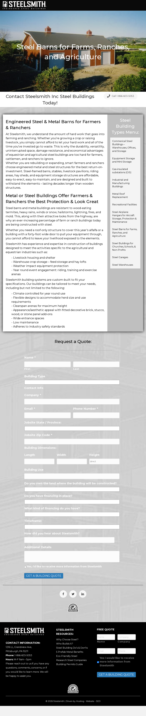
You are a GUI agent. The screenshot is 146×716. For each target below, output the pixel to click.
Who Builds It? (64, 653)
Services (106, 5)
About (69, 5)
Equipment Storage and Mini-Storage (123, 170)
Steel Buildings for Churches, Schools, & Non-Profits (124, 256)
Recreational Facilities (124, 214)
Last (76, 378)
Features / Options (128, 5)
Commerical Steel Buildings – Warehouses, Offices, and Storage (124, 156)
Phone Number (85, 418)
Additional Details (37, 557)
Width (61, 465)
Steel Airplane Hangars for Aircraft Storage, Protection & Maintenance (124, 227)
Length (29, 465)
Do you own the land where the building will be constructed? (70, 493)
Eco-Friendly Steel (66, 666)
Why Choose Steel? (67, 649)
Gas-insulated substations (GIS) (122, 181)
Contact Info (33, 397)
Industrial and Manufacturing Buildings (121, 193)
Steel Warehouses (122, 274)
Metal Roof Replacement (120, 205)
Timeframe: (33, 531)
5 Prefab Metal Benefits (69, 662)
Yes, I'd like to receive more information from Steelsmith (64, 576)
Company (32, 405)
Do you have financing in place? (48, 506)
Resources (76, 15)
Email (29, 418)
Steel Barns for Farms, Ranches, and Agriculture (124, 242)
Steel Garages (120, 267)
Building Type (34, 386)
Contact (92, 15)
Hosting (80, 711)
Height (94, 465)
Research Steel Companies (71, 670)
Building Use (33, 480)
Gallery (59, 15)
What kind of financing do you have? (52, 518)
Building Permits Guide (69, 674)
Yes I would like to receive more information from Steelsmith (117, 672)
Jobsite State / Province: (42, 432)
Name (30, 367)
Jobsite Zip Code (38, 445)
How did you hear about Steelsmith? (52, 543)
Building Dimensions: (40, 457)
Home (57, 5)
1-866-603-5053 (23, 665)
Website (90, 711)
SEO (98, 711)
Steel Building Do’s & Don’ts (72, 658)
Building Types (86, 5)
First (27, 378)
